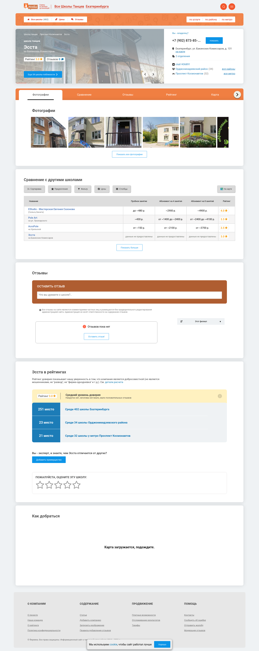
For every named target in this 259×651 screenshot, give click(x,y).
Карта (215, 94)
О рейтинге (33, 625)
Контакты (189, 615)
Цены (60, 19)
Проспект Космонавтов (189, 73)
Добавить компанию (91, 620)
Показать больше (129, 247)
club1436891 (183, 64)
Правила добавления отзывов (96, 630)
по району (211, 19)
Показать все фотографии (129, 154)
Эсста (31, 234)
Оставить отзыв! (96, 336)
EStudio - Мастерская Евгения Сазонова (51, 209)
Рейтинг (171, 94)
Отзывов (53, 59)
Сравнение (84, 94)
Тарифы (136, 625)
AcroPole (33, 226)
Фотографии (40, 94)
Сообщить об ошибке (195, 620)
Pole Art (32, 217)
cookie (113, 644)
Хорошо (162, 644)
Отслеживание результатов (147, 620)
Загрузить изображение (93, 625)
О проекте (32, 615)
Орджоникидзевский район (192, 68)
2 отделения (183, 56)
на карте (180, 51)
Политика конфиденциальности (44, 630)
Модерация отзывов (195, 630)
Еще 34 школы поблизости (43, 74)
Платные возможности (144, 615)
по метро (227, 19)
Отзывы (77, 19)
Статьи (83, 615)
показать (214, 40)
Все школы (37, 19)
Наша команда (35, 620)
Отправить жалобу (194, 625)
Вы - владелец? (180, 33)
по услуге (194, 19)
